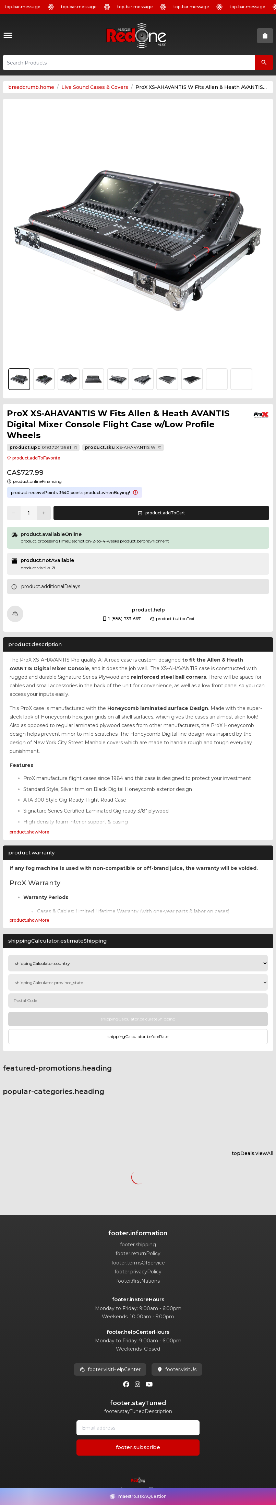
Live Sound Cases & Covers (94, 87)
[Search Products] (264, 62)
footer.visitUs (176, 1369)
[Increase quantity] (44, 513)
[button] (9, 36)
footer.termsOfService (138, 1263)
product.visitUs (38, 567)
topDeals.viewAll (252, 1153)
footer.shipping (138, 1244)
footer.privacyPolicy (138, 1272)
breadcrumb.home (31, 87)
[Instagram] (137, 1384)
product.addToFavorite (33, 457)
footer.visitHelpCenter (110, 1369)
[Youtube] (149, 1384)
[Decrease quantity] (14, 513)
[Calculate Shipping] (138, 1019)
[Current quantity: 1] (29, 513)
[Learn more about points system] (135, 492)
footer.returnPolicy (138, 1253)
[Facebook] (126, 1384)
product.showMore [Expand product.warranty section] (29, 920)
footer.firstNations (138, 1281)
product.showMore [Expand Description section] (29, 832)
